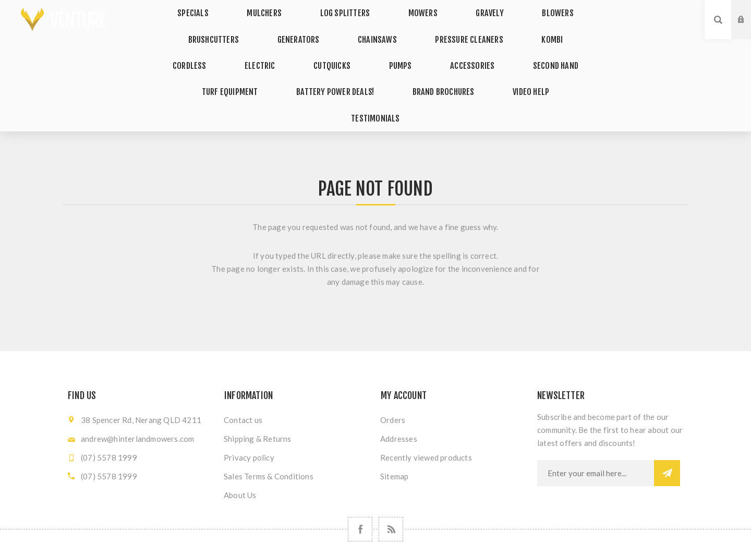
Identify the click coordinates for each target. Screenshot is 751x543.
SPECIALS (218, 9)
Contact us (243, 365)
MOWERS (419, 9)
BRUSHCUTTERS (201, 28)
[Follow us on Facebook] (360, 475)
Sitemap (394, 422)
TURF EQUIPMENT (537, 48)
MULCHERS (279, 9)
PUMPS (321, 48)
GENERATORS (278, 28)
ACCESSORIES (383, 48)
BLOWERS (532, 9)
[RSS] (391, 475)
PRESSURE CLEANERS (430, 28)
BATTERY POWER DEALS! (257, 67)
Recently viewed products (426, 403)
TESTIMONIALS (509, 67)
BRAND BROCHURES (359, 67)
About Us (240, 440)
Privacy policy (249, 403)
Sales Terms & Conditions (268, 422)
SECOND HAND (457, 48)
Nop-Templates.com (449, 525)
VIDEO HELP (438, 67)
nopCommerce (335, 525)
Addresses (398, 384)
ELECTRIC (200, 48)
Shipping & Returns (258, 384)
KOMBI (504, 28)
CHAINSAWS (347, 28)
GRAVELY (475, 9)
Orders (392, 365)
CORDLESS (559, 28)
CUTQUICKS (263, 48)
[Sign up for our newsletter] (595, 419)
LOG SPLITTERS (351, 9)
